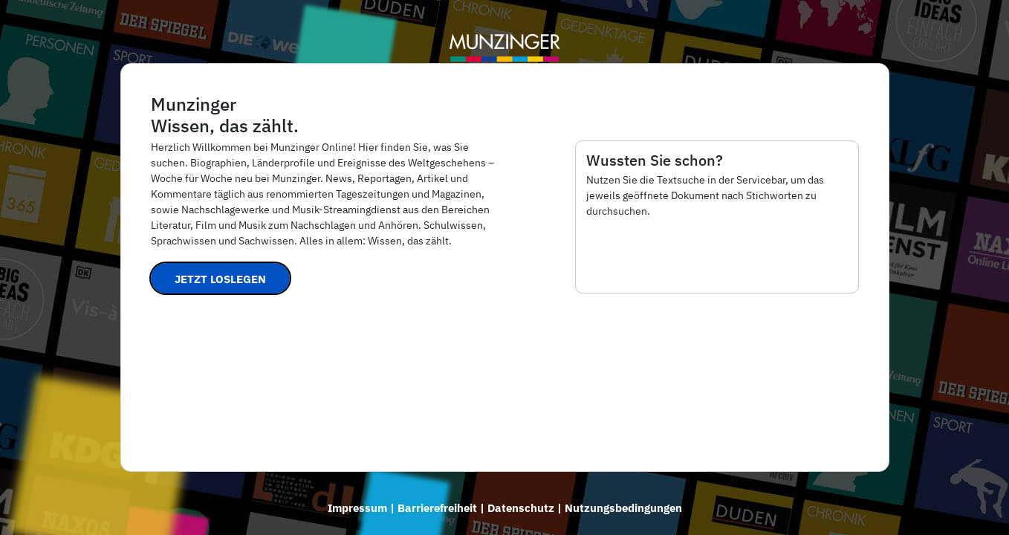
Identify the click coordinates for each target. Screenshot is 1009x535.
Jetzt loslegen (220, 279)
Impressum (357, 508)
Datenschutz (520, 508)
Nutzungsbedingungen (623, 508)
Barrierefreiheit (437, 508)
